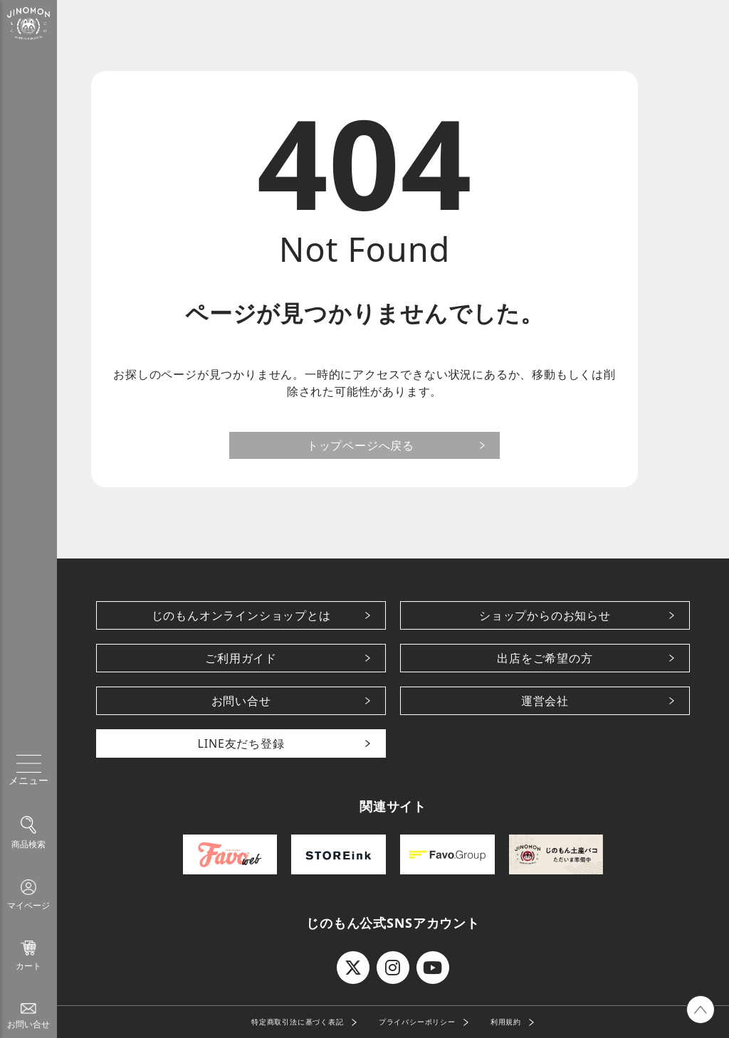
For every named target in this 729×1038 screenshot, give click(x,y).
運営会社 (545, 701)
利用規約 (506, 1022)
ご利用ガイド (241, 658)
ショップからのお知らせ (545, 615)
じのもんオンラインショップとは (241, 615)
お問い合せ (241, 701)
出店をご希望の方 (544, 658)
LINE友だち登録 (241, 743)
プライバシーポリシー (417, 1022)
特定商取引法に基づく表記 (297, 1022)
